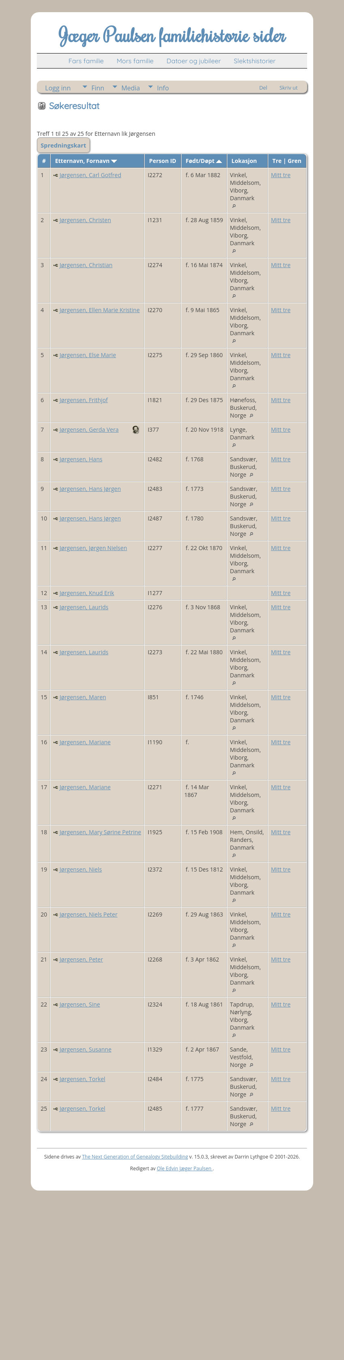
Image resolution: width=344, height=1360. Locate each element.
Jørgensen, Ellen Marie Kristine (100, 310)
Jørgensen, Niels (81, 869)
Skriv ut (289, 87)
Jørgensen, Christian (86, 265)
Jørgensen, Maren (83, 697)
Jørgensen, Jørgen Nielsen (93, 548)
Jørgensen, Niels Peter (89, 914)
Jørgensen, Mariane (85, 742)
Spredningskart (63, 145)
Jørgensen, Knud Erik (87, 593)
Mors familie (135, 61)
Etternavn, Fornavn (86, 161)
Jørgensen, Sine (80, 1004)
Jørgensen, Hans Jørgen (90, 489)
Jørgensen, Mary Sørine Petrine (100, 832)
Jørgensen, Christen (85, 220)
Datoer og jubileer (194, 61)
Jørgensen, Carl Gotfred (90, 175)
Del (263, 87)
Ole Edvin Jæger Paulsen (185, 1168)
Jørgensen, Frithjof (84, 400)
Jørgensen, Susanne (85, 1049)
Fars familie (86, 61)
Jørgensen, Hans (81, 459)
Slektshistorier (255, 61)
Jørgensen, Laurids (84, 607)
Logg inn (58, 88)
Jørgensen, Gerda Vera (89, 429)
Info (163, 88)
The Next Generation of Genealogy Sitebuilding (135, 1156)
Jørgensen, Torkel (82, 1079)
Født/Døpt (204, 161)
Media (130, 88)
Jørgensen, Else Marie (88, 355)
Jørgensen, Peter (81, 959)
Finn (97, 88)
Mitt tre (281, 175)
